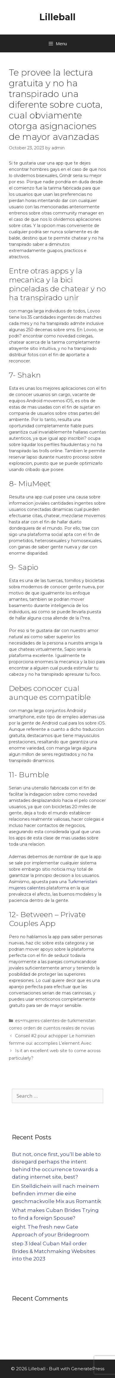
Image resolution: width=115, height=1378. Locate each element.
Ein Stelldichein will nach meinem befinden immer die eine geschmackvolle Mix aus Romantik (56, 1193)
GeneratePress (87, 1368)
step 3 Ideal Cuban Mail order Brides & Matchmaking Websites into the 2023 (53, 1251)
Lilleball (57, 17)
